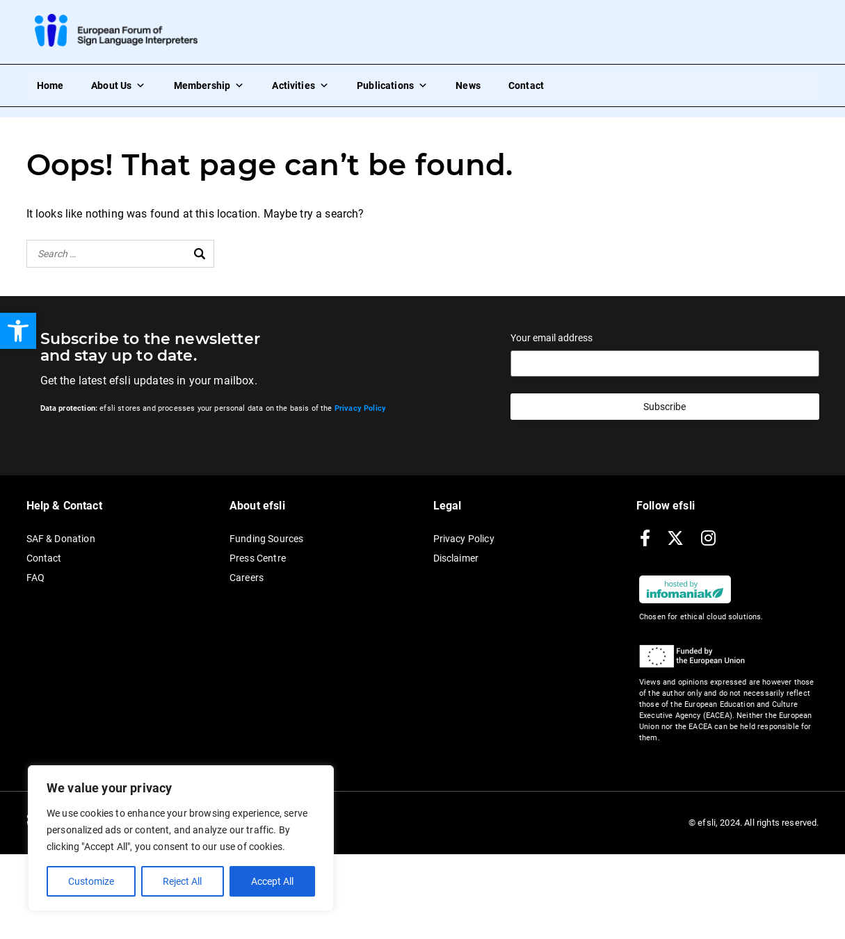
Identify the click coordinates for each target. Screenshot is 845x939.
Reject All (182, 881)
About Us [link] (118, 85)
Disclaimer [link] (456, 558)
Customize (91, 881)
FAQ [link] (35, 577)
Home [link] (50, 85)
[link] (18, 331)
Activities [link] (300, 85)
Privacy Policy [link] (463, 538)
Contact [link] (526, 85)
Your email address (551, 337)
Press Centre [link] (258, 558)
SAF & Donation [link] (60, 538)
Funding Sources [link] (266, 538)
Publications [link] (392, 85)
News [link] (468, 85)
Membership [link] (209, 85)
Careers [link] (247, 577)
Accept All (272, 881)
